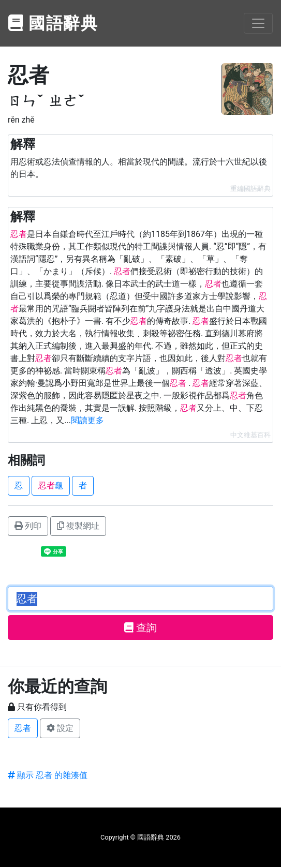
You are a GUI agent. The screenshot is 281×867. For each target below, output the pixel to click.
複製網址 (78, 526)
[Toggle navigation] (258, 23)
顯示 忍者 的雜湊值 (47, 775)
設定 (60, 728)
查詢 (140, 627)
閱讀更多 (87, 420)
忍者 (22, 728)
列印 (27, 526)
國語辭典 (53, 23)
